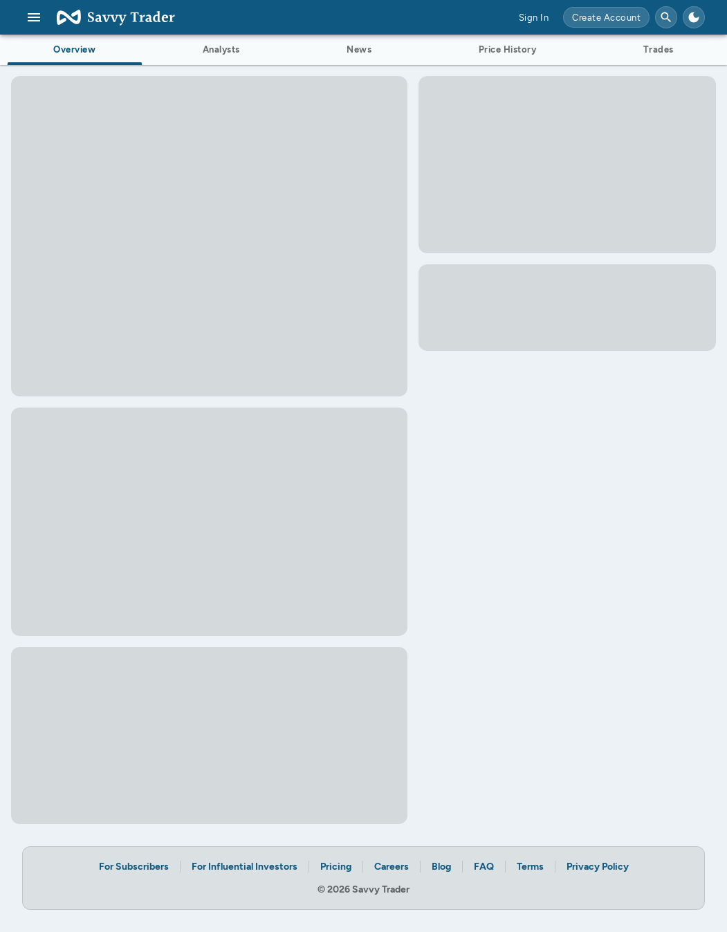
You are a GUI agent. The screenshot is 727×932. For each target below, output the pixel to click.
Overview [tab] (74, 49)
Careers (391, 866)
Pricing (335, 866)
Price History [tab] (508, 49)
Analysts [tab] (221, 49)
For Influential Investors (244, 866)
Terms (530, 866)
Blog (441, 866)
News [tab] (359, 49)
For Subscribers (134, 866)
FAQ (484, 866)
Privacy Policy (598, 866)
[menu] (34, 17)
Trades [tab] (658, 49)
